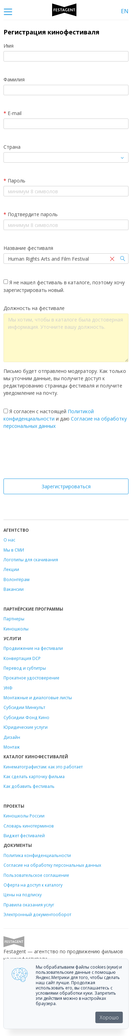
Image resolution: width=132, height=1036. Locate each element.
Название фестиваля (28, 248)
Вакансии (13, 589)
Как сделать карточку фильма (34, 776)
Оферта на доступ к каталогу (33, 885)
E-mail (12, 113)
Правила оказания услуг (28, 904)
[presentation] (66, 456)
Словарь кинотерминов (28, 826)
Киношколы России (23, 815)
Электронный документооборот (37, 914)
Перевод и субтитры (24, 668)
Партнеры (13, 618)
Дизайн (11, 737)
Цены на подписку (22, 894)
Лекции (11, 569)
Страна (11, 147)
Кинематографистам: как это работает (43, 766)
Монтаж (11, 747)
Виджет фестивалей (24, 835)
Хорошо (109, 1017)
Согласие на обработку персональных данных (52, 865)
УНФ (8, 688)
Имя (8, 45)
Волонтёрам (16, 579)
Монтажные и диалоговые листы (37, 697)
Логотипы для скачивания (30, 559)
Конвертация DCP (22, 658)
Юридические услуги (25, 727)
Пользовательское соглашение (36, 875)
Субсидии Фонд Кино (26, 717)
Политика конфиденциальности (37, 855)
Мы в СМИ (13, 550)
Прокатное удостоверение (31, 677)
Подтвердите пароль (30, 214)
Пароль (14, 180)
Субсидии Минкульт (24, 707)
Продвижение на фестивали (33, 648)
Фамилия (14, 79)
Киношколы (15, 628)
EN (125, 11)
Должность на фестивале (34, 308)
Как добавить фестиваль (29, 786)
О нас (9, 540)
